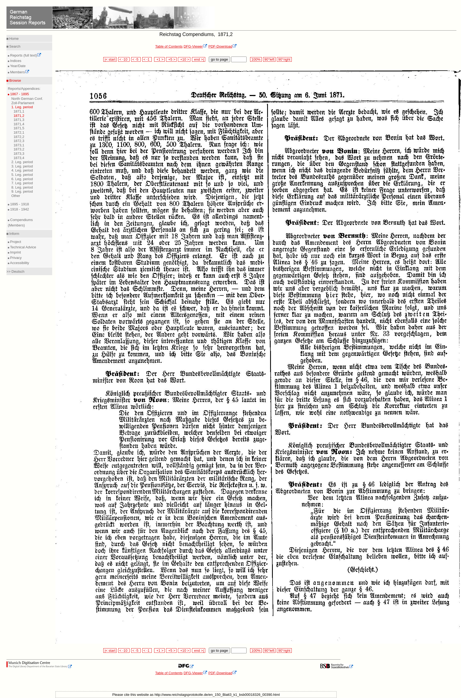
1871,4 (19, 124)
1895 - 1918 (19, 204)
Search (14, 46)
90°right (284, 59)
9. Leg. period (22, 191)
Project (15, 242)
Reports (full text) (25, 55)
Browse (14, 80)
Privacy (15, 258)
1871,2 (19, 116)
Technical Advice (22, 247)
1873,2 (19, 149)
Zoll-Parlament (22, 103)
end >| (198, 59)
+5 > (171, 59)
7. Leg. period (22, 183)
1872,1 (19, 132)
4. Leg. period (22, 170)
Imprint (15, 252)
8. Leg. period (22, 187)
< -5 (136, 59)
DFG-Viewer (195, 46)
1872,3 (19, 141)
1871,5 (19, 128)
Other (15, 196)
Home (13, 39)
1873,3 (19, 154)
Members (19, 72)
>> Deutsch (15, 271)
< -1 (147, 59)
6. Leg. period (22, 179)
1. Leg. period (22, 107)
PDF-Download (222, 46)
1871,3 (19, 120)
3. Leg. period (22, 166)
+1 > (159, 59)
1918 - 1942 (19, 209)
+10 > (184, 59)
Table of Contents (169, 46)
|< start (110, 59)
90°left (269, 59)
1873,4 (19, 158)
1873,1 (19, 145)
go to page (219, 59)
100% (255, 59)
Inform (13, 234)
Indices (15, 61)
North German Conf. (27, 99)
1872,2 (19, 137)
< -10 (124, 59)
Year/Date (17, 66)
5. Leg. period (22, 175)
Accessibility (19, 263)
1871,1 (19, 111)
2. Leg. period (22, 162)
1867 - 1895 (19, 94)
